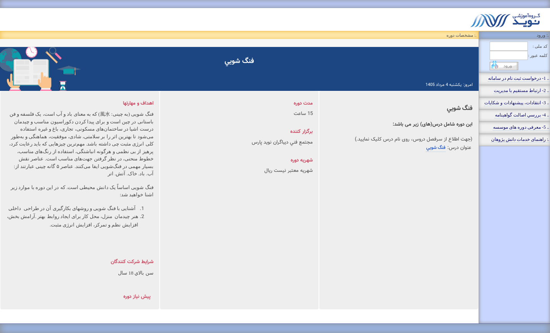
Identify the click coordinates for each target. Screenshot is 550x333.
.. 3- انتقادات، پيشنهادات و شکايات (516, 102)
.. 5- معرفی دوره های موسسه (521, 127)
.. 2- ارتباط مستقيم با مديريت (521, 90)
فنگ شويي (435, 147)
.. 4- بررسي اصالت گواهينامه (522, 115)
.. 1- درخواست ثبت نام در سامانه (518, 78)
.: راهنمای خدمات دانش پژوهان (520, 139)
